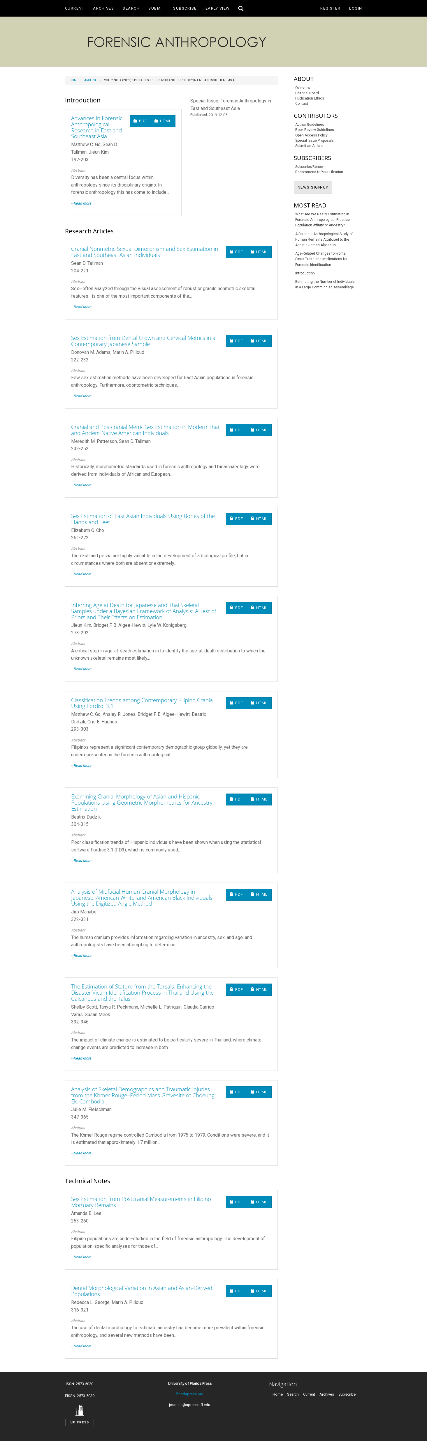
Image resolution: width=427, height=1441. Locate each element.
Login (355, 8)
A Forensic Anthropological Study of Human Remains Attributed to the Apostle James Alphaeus (324, 239)
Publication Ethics (309, 98)
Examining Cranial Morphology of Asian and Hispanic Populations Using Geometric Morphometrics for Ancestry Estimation (141, 802)
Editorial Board (307, 93)
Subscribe (185, 8)
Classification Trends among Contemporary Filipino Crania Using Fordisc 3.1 (142, 703)
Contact (301, 104)
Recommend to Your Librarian (319, 172)
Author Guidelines (309, 125)
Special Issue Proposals (314, 141)
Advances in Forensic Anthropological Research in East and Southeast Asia (96, 127)
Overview (302, 88)
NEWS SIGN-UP (315, 186)
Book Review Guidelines (314, 130)
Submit (156, 8)
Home (73, 80)
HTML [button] (164, 120)
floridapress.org (189, 1394)
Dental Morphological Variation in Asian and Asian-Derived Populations (141, 1291)
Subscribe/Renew (309, 167)
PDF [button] (142, 120)
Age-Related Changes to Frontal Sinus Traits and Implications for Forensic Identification (321, 259)
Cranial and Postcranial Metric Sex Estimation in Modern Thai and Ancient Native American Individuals (145, 430)
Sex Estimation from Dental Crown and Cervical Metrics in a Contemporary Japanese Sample (143, 341)
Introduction (305, 273)
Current (75, 8)
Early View (217, 8)
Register (330, 8)
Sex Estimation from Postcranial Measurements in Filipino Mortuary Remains (141, 1202)
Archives (103, 8)
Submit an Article (309, 146)
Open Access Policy (311, 135)
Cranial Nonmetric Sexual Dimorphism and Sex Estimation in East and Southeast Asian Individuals (144, 252)
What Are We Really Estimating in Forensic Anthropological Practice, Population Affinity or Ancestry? (323, 219)
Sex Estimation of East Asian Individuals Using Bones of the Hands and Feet (143, 519)
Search (131, 8)
